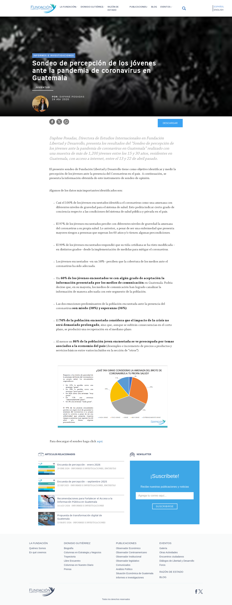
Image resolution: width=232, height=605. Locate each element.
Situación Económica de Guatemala (134, 573)
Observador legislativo (127, 560)
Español (219, 6)
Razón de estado (113, 8)
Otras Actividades (168, 552)
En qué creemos (37, 552)
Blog (154, 6)
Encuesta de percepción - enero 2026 (78, 464)
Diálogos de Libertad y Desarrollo (176, 560)
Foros (162, 565)
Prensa (67, 569)
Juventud (43, 87)
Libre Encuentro (72, 560)
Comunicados (123, 565)
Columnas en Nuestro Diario (78, 565)
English (218, 10)
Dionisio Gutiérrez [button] (92, 6)
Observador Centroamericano (131, 552)
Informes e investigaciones (54, 55)
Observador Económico (128, 548)
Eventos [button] (165, 6)
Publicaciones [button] (138, 6)
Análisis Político (124, 569)
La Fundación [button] (68, 6)
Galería (163, 548)
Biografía (68, 548)
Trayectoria (70, 556)
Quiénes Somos (37, 548)
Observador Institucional (128, 556)
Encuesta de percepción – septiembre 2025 (82, 481)
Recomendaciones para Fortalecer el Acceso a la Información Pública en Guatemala (84, 500)
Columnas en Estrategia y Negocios (82, 552)
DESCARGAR (170, 123)
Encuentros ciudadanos (171, 556)
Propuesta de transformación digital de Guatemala (79, 517)
